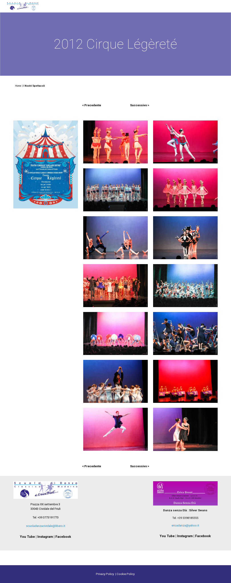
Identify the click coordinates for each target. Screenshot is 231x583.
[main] (115, 44)
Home (18, 85)
